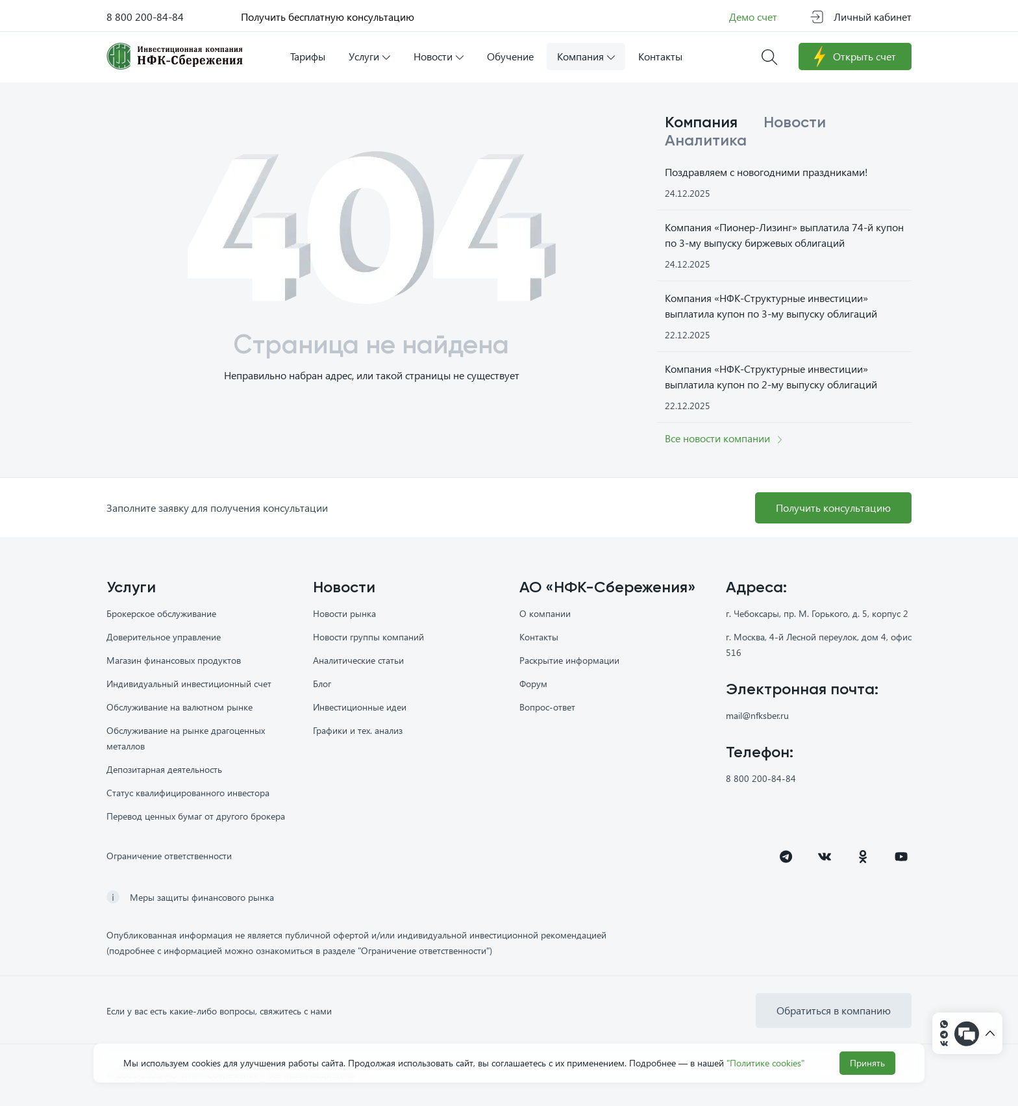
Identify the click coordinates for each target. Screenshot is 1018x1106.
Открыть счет (855, 56)
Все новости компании (723, 438)
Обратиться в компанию (833, 1010)
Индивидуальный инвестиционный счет (188, 683)
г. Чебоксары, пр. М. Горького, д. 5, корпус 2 (817, 613)
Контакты (538, 637)
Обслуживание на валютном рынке (179, 707)
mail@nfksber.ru (757, 715)
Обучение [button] (510, 56)
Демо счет (753, 16)
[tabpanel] (784, 300)
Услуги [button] (369, 56)
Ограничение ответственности (169, 855)
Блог (322, 683)
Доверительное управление (163, 637)
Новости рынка (344, 613)
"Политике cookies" (765, 1063)
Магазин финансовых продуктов (173, 660)
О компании (545, 613)
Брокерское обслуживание (161, 613)
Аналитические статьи (358, 660)
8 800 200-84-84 (145, 16)
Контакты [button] (660, 56)
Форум (533, 683)
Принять (867, 1063)
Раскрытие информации (569, 660)
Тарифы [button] (307, 56)
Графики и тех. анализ (358, 730)
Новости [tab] (795, 123)
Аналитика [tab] (706, 141)
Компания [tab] (701, 123)
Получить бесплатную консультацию (327, 16)
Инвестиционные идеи (359, 707)
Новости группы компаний (368, 637)
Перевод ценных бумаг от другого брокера (195, 816)
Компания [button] (586, 56)
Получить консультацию (833, 507)
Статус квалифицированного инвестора (187, 792)
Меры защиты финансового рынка (202, 897)
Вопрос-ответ (547, 707)
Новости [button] (439, 56)
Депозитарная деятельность (164, 769)
